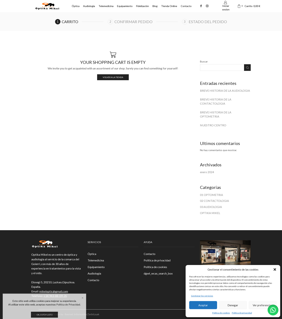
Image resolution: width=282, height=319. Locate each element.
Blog (155, 6)
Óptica (75, 6)
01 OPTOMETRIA (211, 194)
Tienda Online (169, 6)
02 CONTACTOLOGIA (214, 200)
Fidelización (142, 6)
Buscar (204, 61)
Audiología (89, 6)
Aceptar (203, 305)
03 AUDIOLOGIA (211, 206)
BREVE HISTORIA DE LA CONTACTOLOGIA (215, 101)
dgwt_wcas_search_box (158, 273)
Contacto (186, 6)
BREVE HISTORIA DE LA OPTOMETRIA (215, 114)
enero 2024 (207, 172)
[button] (275, 269)
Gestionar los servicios (202, 295)
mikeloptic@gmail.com (53, 291)
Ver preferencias (262, 305)
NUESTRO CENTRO (213, 125)
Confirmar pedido (133, 21)
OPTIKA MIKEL (210, 213)
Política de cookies (221, 312)
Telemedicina (106, 6)
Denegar (233, 305)
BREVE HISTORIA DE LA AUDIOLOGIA (225, 90)
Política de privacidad (242, 312)
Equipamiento (125, 6)
